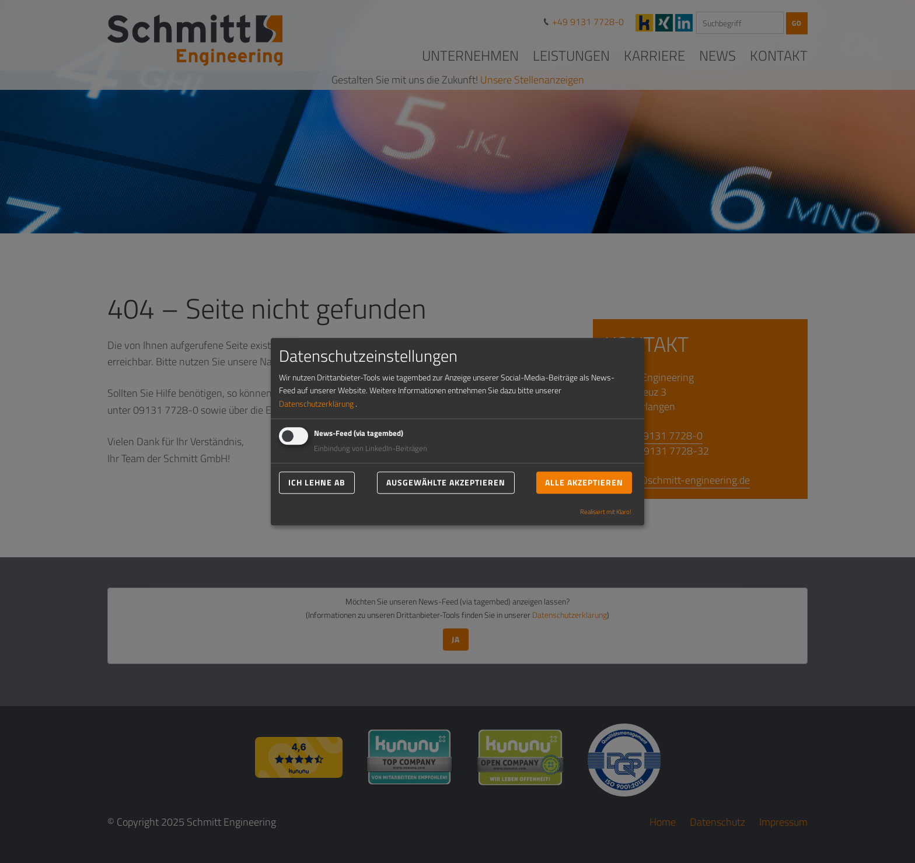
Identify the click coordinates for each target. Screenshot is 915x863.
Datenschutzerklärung (316, 403)
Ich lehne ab (316, 482)
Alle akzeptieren (584, 482)
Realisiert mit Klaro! (605, 511)
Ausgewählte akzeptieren (445, 482)
